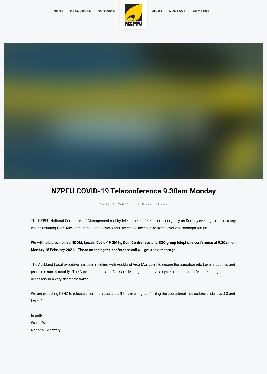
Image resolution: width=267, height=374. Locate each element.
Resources (80, 11)
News (59, 11)
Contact (177, 11)
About (157, 11)
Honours (106, 11)
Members (201, 11)
